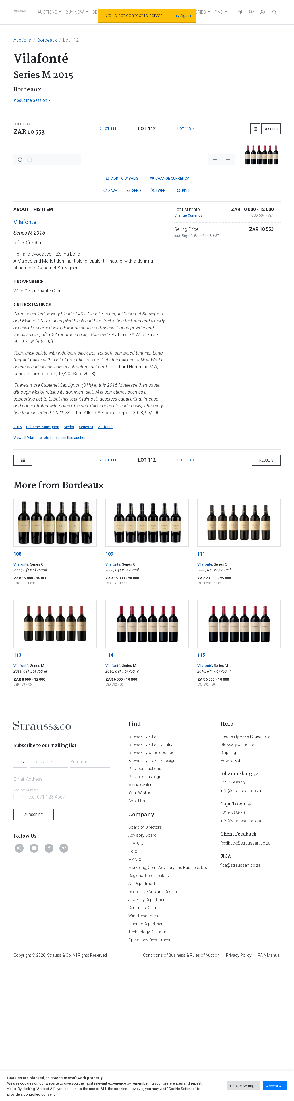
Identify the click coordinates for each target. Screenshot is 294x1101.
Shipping (228, 889)
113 (17, 792)
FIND (218, 12)
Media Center (140, 922)
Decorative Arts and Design (152, 1029)
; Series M (36, 803)
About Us (136, 938)
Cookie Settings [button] (243, 1086)
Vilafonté (24, 359)
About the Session (32, 100)
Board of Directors (145, 964)
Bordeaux (47, 40)
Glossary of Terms (237, 881)
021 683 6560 (232, 950)
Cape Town (232, 941)
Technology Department (150, 1069)
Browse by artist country (150, 881)
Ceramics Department (148, 1045)
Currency (169, 315)
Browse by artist (143, 873)
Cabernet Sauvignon (42, 564)
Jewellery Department (147, 1037)
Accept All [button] (274, 1086)
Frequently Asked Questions (245, 873)
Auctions (22, 40)
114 (109, 792)
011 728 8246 (232, 920)
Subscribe (33, 952)
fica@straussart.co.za (240, 1002)
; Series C (35, 701)
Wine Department (143, 1053)
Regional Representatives (151, 1012)
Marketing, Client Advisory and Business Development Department (187, 1004)
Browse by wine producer (151, 889)
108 (17, 691)
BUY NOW (75, 12)
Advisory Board (142, 972)
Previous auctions (144, 905)
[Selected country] (19, 933)
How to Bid (230, 897)
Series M (86, 564)
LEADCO (135, 980)
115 (201, 792)
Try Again (182, 15)
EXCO (133, 988)
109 (109, 691)
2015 (17, 564)
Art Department (141, 1020)
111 (201, 691)
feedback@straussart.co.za (245, 980)
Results (271, 129)
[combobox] (20, 897)
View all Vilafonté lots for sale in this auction (49, 574)
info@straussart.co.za (240, 928)
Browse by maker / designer (153, 897)
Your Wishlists (141, 930)
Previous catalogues (147, 914)
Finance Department (146, 1061)
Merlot (69, 564)
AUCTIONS (47, 12)
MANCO (135, 996)
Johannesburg (236, 911)
